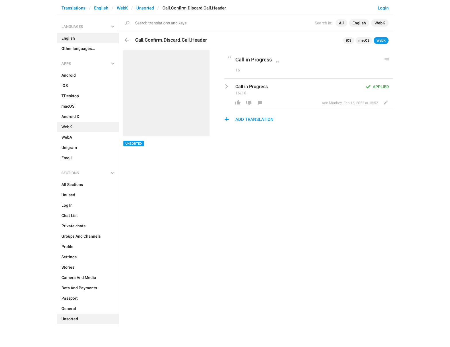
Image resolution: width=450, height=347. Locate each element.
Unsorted (145, 8)
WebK (122, 8)
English (101, 8)
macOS (363, 40)
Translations (73, 8)
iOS (348, 40)
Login (383, 8)
